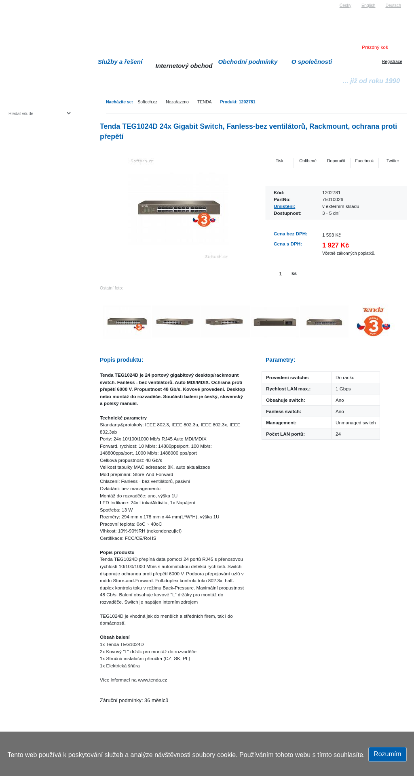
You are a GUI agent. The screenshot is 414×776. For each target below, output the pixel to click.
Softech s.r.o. (20, 2)
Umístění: (284, 206)
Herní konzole (36, 178)
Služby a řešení (120, 61)
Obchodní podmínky (248, 61)
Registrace (392, 61)
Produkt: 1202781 (238, 101)
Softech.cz (147, 101)
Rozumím (387, 754)
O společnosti (311, 61)
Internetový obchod (183, 65)
